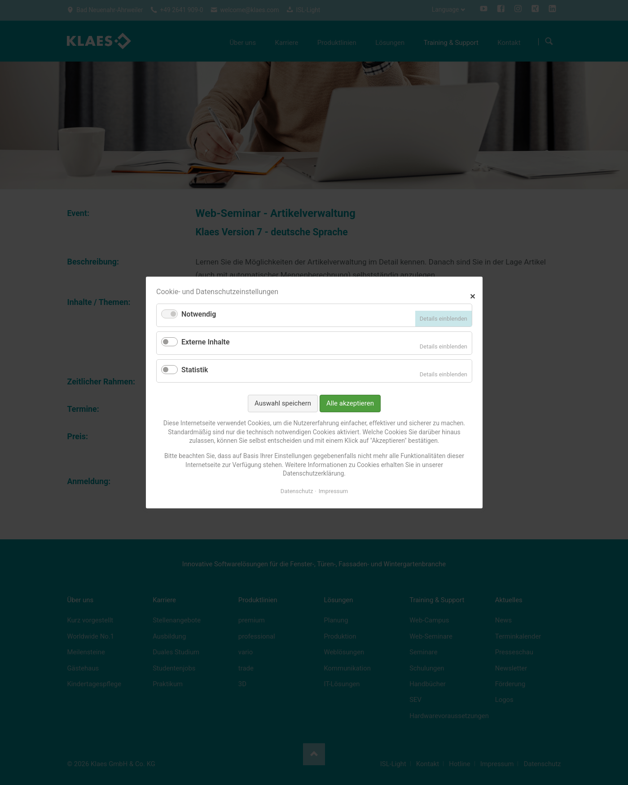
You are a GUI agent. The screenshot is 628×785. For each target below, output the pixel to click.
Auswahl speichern (283, 403)
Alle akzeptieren (350, 403)
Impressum (332, 491)
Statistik (194, 370)
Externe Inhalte (205, 342)
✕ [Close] (472, 295)
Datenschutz (296, 491)
